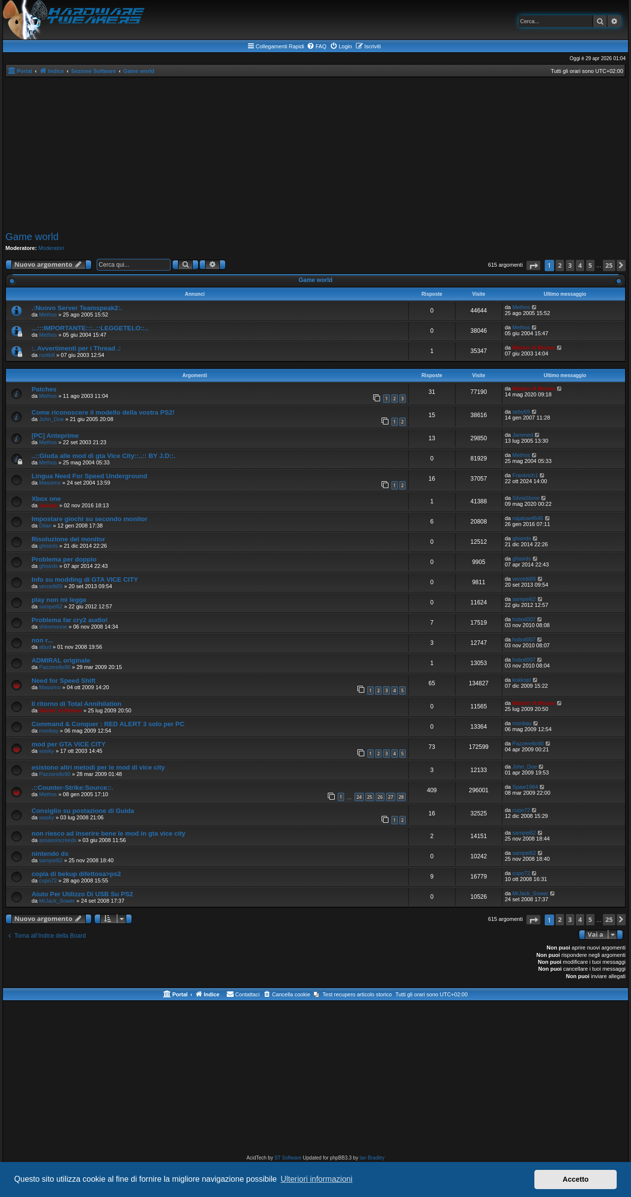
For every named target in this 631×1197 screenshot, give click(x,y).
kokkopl (521, 680)
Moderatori (51, 248)
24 (358, 797)
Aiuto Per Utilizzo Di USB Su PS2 (82, 894)
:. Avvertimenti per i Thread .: (76, 348)
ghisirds (48, 546)
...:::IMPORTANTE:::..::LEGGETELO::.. (90, 328)
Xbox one (46, 498)
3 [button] (570, 265)
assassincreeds (57, 840)
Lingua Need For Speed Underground (89, 476)
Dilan (45, 525)
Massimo (50, 483)
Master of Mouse (533, 348)
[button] (533, 265)
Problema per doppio (64, 559)
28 (401, 797)
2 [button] (559, 265)
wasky (46, 751)
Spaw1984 (525, 787)
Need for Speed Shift (64, 680)
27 (390, 797)
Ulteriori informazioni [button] (316, 1179)
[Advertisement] (315, 154)
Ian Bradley (372, 1158)
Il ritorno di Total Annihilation (76, 703)
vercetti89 (51, 586)
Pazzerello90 (54, 667)
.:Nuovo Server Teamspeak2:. (77, 308)
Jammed (522, 435)
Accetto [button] (575, 1179)
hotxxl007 (523, 619)
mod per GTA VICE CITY (68, 744)
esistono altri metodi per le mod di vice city (98, 767)
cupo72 (521, 810)
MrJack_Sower (57, 901)
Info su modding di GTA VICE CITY (85, 579)
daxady (48, 505)
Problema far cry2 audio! (70, 620)
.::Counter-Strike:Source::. (72, 787)
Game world (32, 236)
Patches (44, 389)
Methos (48, 314)
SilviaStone (525, 498)
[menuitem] (316, 46)
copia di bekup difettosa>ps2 (76, 874)
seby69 (520, 412)
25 (369, 797)
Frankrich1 (525, 475)
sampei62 (51, 606)
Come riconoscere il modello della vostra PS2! (103, 412)
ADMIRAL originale (61, 660)
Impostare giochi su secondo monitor (89, 519)
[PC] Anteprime (55, 435)
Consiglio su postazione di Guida (83, 810)
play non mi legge (59, 599)
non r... (42, 640)
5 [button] (590, 265)
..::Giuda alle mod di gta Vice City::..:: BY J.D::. (103, 455)
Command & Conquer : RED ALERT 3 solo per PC (108, 724)
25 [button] (609, 265)
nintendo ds (50, 853)
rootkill (47, 355)
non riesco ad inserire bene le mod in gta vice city (108, 833)
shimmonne (53, 627)
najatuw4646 (527, 518)
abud (45, 647)
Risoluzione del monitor (68, 539)
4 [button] (580, 265)
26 (380, 797)
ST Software (288, 1158)
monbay (48, 731)
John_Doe (51, 419)
